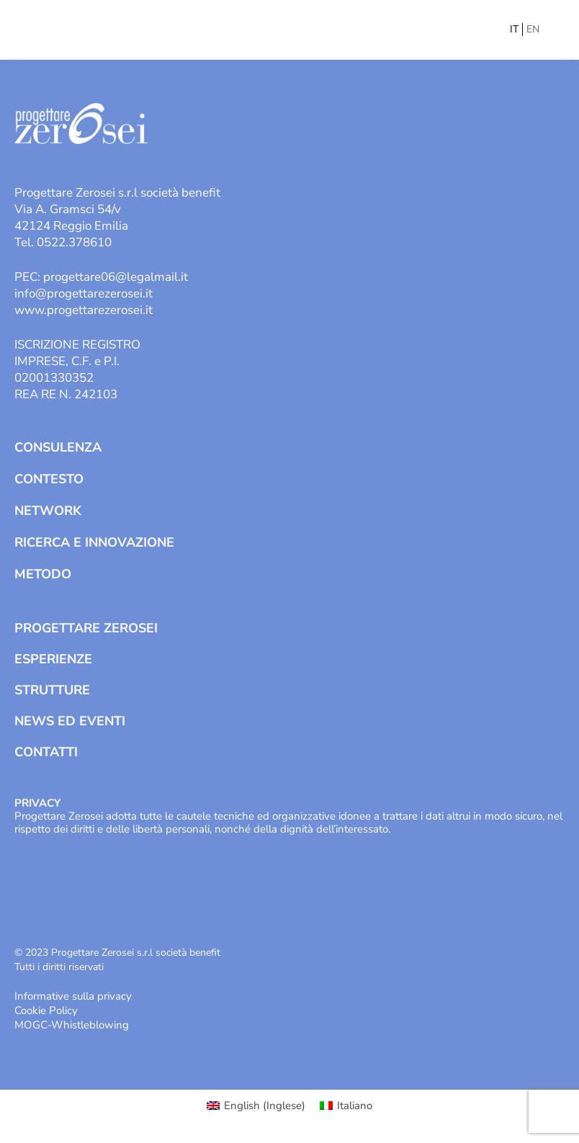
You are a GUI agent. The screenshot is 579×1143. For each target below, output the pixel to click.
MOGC (31, 1025)
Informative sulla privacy (73, 996)
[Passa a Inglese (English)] (256, 1106)
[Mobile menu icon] (555, 28)
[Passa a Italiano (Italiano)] (346, 1106)
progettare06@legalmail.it (115, 277)
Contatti (46, 752)
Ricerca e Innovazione (94, 542)
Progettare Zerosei (86, 628)
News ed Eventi (69, 721)
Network (47, 510)
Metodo (42, 574)
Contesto (49, 479)
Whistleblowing (90, 1025)
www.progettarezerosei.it (83, 310)
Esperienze (53, 659)
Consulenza (58, 447)
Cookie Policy (46, 1010)
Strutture (52, 690)
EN (532, 29)
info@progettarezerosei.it (83, 293)
